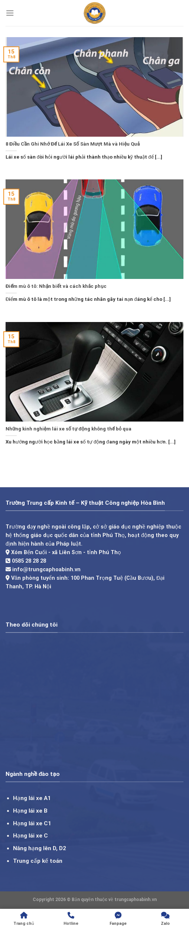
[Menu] (10, 13)
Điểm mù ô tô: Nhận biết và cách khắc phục (56, 286)
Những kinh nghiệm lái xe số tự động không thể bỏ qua (68, 429)
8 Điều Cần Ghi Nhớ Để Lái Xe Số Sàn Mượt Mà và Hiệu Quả (73, 144)
